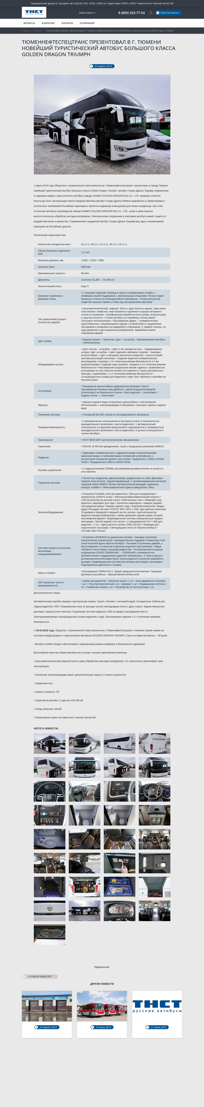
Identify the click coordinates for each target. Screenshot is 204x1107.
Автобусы (29, 23)
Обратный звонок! (167, 12)
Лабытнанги (87, 12)
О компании (87, 23)
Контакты (67, 23)
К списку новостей (36, 976)
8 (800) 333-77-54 (131, 12)
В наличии (48, 23)
